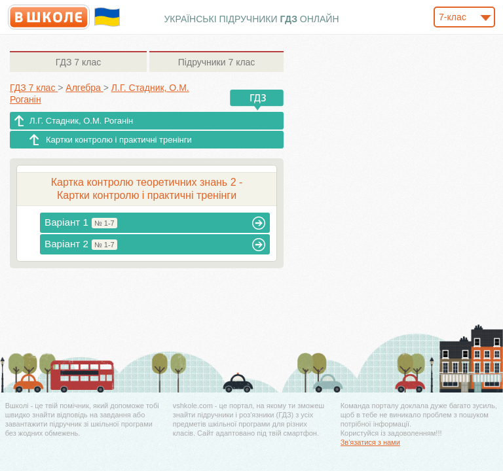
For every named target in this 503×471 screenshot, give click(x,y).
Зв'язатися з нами (370, 442)
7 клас (78, 62)
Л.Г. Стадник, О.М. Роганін (81, 121)
